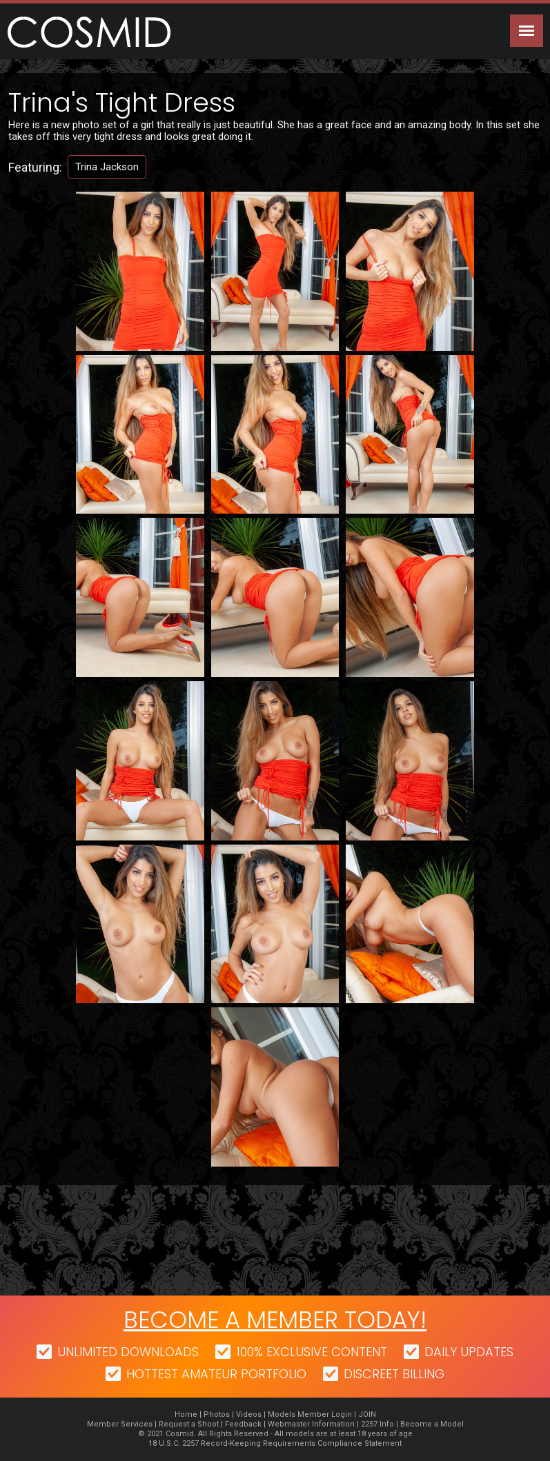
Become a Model (432, 1424)
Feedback (243, 1424)
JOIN (367, 1414)
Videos (249, 1414)
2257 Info (377, 1424)
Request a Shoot (189, 1424)
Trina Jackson (107, 167)
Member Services (120, 1424)
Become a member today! (275, 1319)
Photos (217, 1414)
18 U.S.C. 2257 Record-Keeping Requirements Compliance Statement (275, 1443)
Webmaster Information (311, 1424)
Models (281, 1414)
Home (186, 1414)
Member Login (324, 1414)
